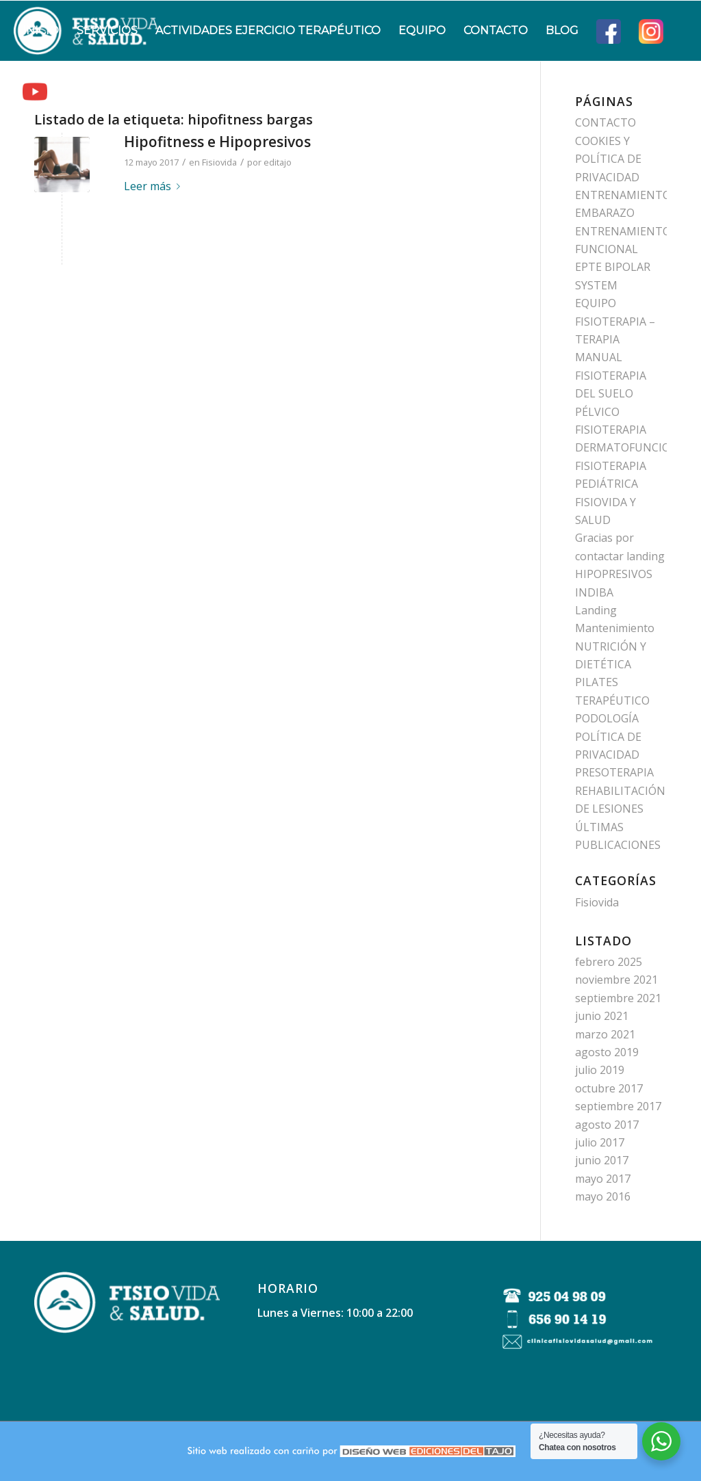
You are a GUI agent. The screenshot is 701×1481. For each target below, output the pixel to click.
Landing (596, 610)
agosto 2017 (607, 1124)
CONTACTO (605, 122)
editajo (278, 162)
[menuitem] (41, 31)
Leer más (155, 186)
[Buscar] (69, 91)
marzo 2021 (605, 1034)
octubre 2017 (609, 1088)
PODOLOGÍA (607, 718)
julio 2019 (599, 1069)
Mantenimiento (614, 627)
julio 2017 (599, 1142)
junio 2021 (601, 1015)
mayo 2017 (602, 1178)
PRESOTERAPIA (614, 772)
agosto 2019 (607, 1052)
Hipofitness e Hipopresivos (217, 141)
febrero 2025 (608, 961)
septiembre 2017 (618, 1106)
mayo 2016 (602, 1196)
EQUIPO (595, 303)
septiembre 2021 (618, 998)
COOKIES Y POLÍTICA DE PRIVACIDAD (608, 159)
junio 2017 (601, 1160)
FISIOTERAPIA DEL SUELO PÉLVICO (610, 393)
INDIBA (594, 592)
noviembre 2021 (616, 979)
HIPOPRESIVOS (613, 573)
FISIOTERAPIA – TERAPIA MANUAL (615, 339)
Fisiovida (219, 162)
